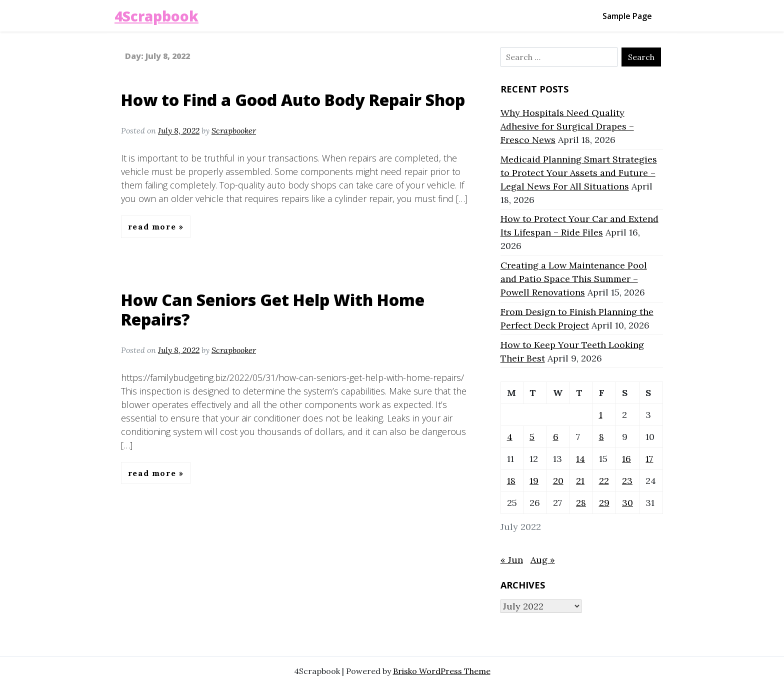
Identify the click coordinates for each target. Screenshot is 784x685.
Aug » (542, 560)
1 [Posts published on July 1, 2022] (600, 414)
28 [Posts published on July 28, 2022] (581, 502)
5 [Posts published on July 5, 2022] (532, 436)
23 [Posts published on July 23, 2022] (627, 480)
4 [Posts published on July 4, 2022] (509, 436)
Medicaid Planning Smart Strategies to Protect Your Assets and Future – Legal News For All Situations (578, 173)
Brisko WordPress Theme (441, 671)
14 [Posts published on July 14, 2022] (580, 458)
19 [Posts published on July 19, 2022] (534, 480)
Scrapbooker (234, 131)
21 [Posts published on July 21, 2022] (580, 480)
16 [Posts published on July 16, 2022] (626, 458)
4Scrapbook (156, 16)
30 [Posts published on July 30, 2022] (627, 502)
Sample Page (627, 16)
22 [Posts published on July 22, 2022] (604, 480)
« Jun (511, 560)
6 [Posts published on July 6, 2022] (555, 436)
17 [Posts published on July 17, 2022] (649, 458)
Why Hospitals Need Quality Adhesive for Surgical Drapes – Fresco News (567, 126)
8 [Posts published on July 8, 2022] (601, 436)
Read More (153, 227)
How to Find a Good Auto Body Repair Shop (293, 99)
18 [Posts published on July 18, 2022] (511, 480)
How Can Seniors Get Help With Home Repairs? (272, 309)
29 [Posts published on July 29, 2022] (604, 502)
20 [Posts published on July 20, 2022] (558, 480)
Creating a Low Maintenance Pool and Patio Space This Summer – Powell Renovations (573, 279)
